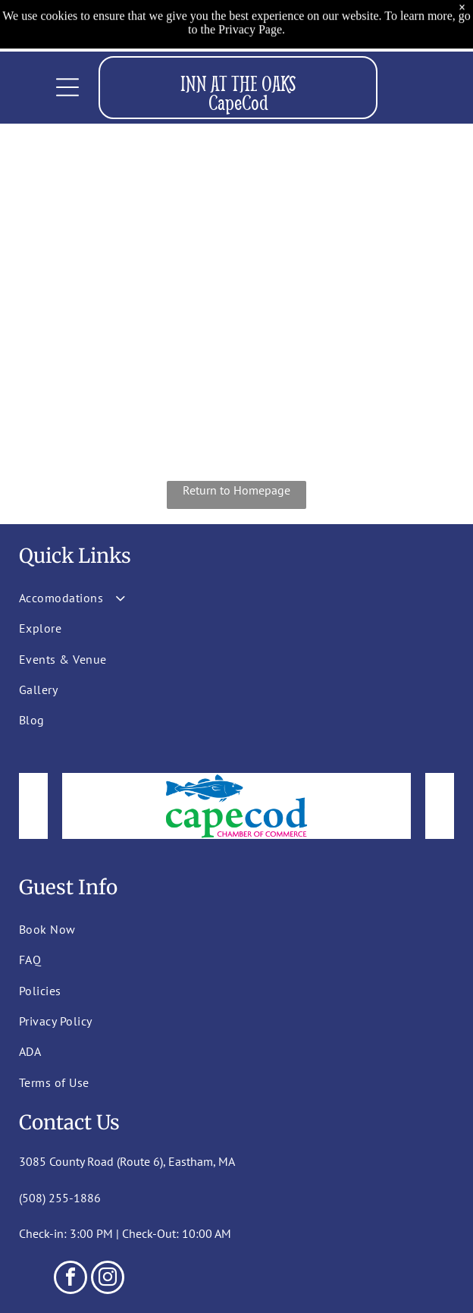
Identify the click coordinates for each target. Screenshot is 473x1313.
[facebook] (70, 1279)
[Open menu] (67, 87)
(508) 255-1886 (60, 1197)
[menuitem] (137, 598)
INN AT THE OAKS (238, 83)
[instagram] (107, 1279)
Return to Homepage (236, 490)
